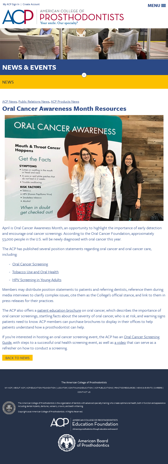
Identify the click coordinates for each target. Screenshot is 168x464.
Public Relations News (33, 101)
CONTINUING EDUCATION (80, 387)
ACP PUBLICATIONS (103, 387)
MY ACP (8, 387)
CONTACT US (84, 391)
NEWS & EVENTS (144, 387)
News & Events (29, 67)
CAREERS (158, 387)
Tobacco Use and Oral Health (35, 272)
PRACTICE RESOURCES (124, 387)
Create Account (31, 4)
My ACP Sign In (11, 4)
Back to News (17, 357)
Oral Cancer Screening (30, 264)
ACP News (9, 101)
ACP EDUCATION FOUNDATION (41, 387)
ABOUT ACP (19, 387)
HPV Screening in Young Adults (36, 279)
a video (120, 342)
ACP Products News (65, 101)
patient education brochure (59, 310)
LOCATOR (62, 387)
